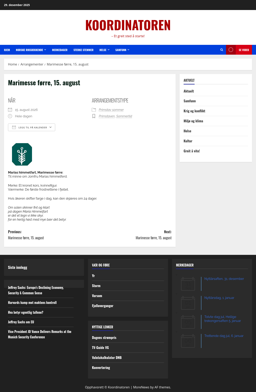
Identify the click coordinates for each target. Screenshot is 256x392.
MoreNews (141, 387)
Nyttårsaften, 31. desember (224, 279)
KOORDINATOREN (128, 24)
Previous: (49, 235)
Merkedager (59, 50)
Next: (131, 235)
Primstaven (107, 116)
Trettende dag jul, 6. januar (224, 336)
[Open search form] (221, 50)
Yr (93, 275)
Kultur (188, 140)
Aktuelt (189, 90)
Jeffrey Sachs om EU (21, 322)
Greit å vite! (192, 150)
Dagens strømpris (104, 337)
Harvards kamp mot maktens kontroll (32, 302)
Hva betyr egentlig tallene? (25, 312)
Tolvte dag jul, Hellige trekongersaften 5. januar (222, 319)
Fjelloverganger (102, 305)
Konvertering (101, 367)
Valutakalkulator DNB (107, 357)
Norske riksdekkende (29, 50)
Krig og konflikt (194, 110)
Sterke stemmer (83, 50)
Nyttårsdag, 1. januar (219, 298)
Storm (96, 285)
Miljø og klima (193, 120)
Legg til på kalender (29, 127)
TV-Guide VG (100, 347)
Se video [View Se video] (237, 50)
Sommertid (124, 116)
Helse (102, 50)
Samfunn (120, 50)
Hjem (7, 50)
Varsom (97, 295)
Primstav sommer (111, 110)
